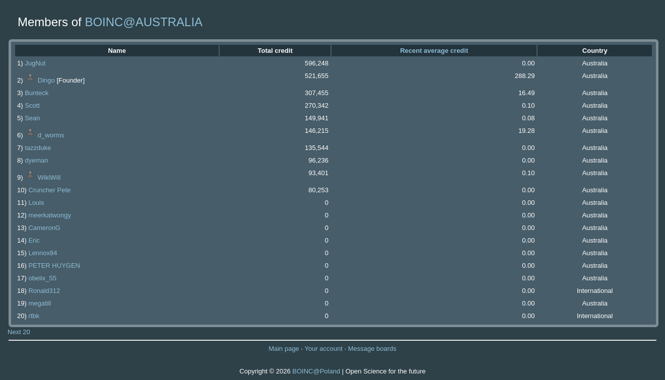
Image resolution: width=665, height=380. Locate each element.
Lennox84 (42, 253)
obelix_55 (42, 278)
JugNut (35, 63)
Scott (32, 105)
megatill (39, 303)
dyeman (36, 160)
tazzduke (38, 147)
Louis (36, 202)
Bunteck (36, 93)
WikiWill (49, 177)
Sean (32, 118)
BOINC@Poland (316, 371)
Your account (323, 348)
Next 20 (19, 332)
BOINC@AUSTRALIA (144, 22)
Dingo (46, 80)
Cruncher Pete (49, 190)
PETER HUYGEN (54, 265)
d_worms (51, 135)
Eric (33, 240)
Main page (284, 348)
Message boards (372, 348)
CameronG (44, 228)
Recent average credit (434, 50)
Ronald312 (44, 290)
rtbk (33, 316)
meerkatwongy (49, 215)
